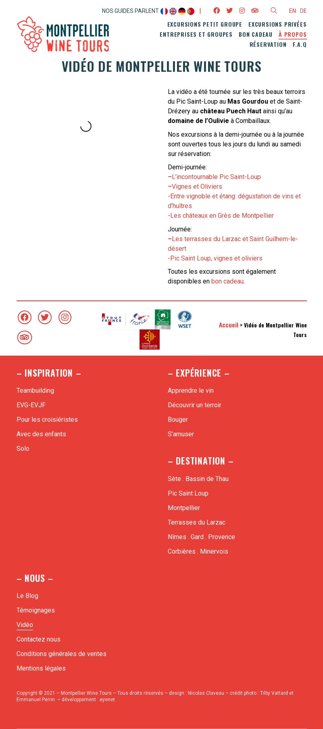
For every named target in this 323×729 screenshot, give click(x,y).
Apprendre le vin (191, 390)
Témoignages (36, 610)
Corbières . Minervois (198, 551)
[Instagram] (65, 317)
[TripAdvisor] (25, 337)
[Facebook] (25, 317)
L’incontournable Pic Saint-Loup (214, 177)
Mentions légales (41, 668)
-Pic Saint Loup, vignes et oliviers (215, 258)
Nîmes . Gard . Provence (201, 537)
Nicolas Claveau (206, 693)
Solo (23, 448)
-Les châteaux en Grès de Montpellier (221, 215)
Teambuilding (35, 390)
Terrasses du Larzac (196, 522)
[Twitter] (45, 317)
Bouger (178, 419)
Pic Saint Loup (188, 493)
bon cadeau (227, 281)
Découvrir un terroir (194, 405)
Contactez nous (38, 639)
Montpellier (184, 508)
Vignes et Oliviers (195, 186)
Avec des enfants (41, 434)
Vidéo (25, 625)
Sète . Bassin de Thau (198, 479)
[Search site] (274, 12)
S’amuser (181, 434)
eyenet (107, 699)
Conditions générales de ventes (61, 654)
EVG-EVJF (31, 405)
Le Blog (27, 596)
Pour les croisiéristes (47, 419)
